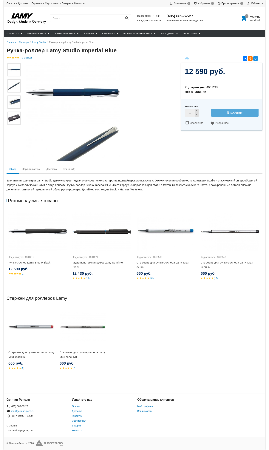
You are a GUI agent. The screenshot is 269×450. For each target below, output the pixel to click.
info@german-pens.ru (149, 20)
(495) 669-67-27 (179, 16)
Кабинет (254, 3)
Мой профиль (145, 406)
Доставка (23, 3)
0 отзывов (27, 57)
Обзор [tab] (12, 169)
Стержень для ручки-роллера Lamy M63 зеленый (83, 354)
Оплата (11, 3)
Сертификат (52, 3)
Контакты (79, 3)
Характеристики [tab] (31, 169)
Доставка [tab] (51, 169)
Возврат (66, 3)
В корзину (234, 112)
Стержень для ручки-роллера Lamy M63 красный (31, 354)
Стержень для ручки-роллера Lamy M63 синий (163, 265)
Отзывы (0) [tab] (69, 169)
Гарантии (37, 3)
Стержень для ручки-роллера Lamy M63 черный (227, 265)
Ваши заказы (144, 411)
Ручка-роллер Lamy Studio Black (29, 262)
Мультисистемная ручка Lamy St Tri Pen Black (98, 265)
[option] (39, 246)
